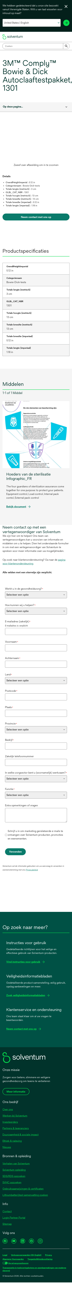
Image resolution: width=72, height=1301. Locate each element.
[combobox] (36, 46)
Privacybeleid (32, 870)
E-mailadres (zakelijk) (17, 621)
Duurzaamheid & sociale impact (21, 1134)
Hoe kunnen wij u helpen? (20, 605)
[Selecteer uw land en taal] (32, 23)
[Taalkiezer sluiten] (66, 6)
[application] (29, 143)
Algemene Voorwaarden (13, 1259)
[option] (36, 146)
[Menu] (66, 37)
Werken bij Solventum (15, 1115)
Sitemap (7, 1223)
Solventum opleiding (14, 1169)
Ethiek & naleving (12, 1140)
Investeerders (10, 1122)
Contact (7, 1211)
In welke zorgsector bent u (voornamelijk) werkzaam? (36, 772)
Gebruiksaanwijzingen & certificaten (23, 1188)
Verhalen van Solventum (16, 1163)
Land (8, 674)
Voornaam (11, 641)
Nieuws (7, 1147)
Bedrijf (9, 739)
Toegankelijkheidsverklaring (40, 1259)
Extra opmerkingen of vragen (21, 805)
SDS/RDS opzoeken (14, 1176)
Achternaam (12, 658)
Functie (10, 789)
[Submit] (66, 46)
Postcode (11, 690)
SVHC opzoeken (12, 1182)
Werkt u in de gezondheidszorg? (24, 588)
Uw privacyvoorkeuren (18, 1263)
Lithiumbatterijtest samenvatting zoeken (25, 1195)
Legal (5, 1255)
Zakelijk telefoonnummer (19, 756)
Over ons (8, 1109)
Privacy (48, 1255)
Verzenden (15, 851)
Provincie (11, 723)
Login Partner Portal (14, 1217)
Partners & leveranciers (16, 1128)
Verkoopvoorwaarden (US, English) (26, 1255)
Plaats (9, 707)
